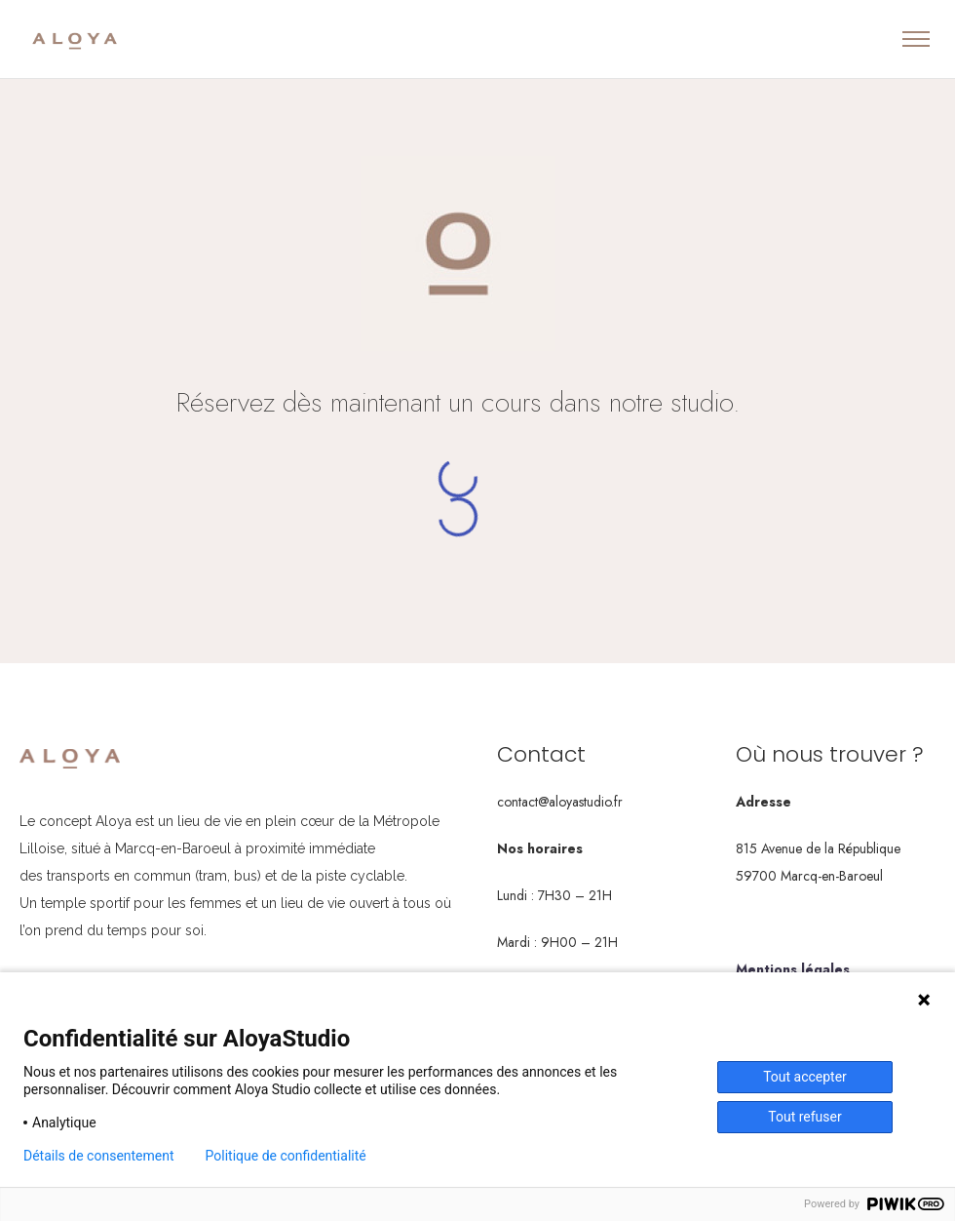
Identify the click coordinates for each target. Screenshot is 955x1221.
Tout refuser (804, 1116)
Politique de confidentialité (286, 1155)
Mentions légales (793, 969)
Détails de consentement (98, 1155)
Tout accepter (805, 1076)
